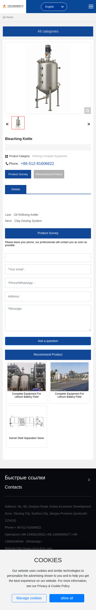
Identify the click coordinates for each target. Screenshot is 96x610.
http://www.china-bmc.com (34, 548)
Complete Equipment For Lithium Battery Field (26, 395)
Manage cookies (29, 598)
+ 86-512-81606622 (27, 527)
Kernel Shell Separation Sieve (26, 438)
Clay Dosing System (28, 221)
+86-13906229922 (32, 534)
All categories (47, 31)
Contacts (13, 487)
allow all (67, 598)
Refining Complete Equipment (49, 156)
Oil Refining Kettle (26, 214)
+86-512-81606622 (37, 163)
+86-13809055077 (58, 534)
